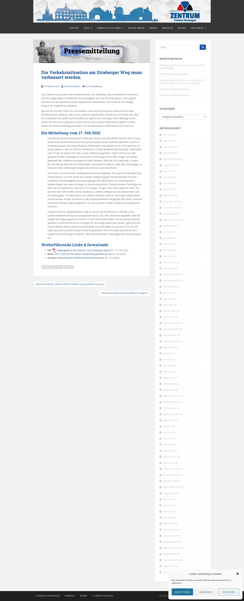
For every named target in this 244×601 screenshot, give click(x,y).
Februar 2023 (169, 310)
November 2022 (171, 329)
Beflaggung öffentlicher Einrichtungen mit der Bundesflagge (182, 66)
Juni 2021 (167, 432)
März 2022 (168, 377)
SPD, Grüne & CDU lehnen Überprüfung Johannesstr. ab (83, 254)
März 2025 (168, 189)
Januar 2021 (169, 462)
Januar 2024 (169, 268)
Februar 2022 (169, 383)
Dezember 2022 (171, 323)
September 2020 (171, 487)
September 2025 (171, 158)
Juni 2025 (167, 171)
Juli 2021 (167, 426)
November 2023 (171, 280)
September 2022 (171, 341)
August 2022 (169, 347)
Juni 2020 (167, 505)
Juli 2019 (167, 572)
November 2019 (171, 547)
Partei (86, 28)
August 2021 (169, 420)
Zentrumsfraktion (72, 86)
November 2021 (171, 402)
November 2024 (171, 207)
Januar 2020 (169, 535)
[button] (237, 573)
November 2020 (171, 474)
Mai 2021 (167, 438)
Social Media (197, 28)
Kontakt (182, 28)
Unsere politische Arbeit (109, 28)
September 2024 (171, 219)
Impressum (70, 595)
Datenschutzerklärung (48, 595)
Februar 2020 (169, 529)
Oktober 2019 (170, 553)
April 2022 (168, 371)
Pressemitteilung (94, 86)
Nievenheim (57, 267)
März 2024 (168, 256)
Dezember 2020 (171, 468)
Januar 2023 (169, 316)
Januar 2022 (169, 389)
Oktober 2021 (170, 408)
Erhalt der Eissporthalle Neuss (175, 89)
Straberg (69, 267)
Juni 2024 (167, 237)
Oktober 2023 (170, 286)
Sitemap (83, 595)
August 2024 (169, 225)
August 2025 (169, 165)
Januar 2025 (169, 195)
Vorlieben (228, 592)
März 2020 (168, 523)
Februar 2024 (169, 262)
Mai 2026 (167, 134)
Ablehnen (205, 592)
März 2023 (168, 304)
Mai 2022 (167, 365)
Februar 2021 (169, 456)
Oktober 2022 (170, 335)
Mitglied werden (136, 28)
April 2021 (168, 444)
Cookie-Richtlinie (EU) (102, 595)
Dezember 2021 (171, 395)
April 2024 (168, 250)
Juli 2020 (167, 499)
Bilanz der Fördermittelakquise (175, 95)
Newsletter (167, 28)
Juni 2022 (167, 359)
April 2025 (168, 183)
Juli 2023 (167, 292)
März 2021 (168, 450)
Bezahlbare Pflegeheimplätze (174, 74)
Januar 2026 (169, 152)
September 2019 (171, 559)
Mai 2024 (167, 244)
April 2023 (168, 298)
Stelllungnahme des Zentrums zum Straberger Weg (82, 250)
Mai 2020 (167, 511)
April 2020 (168, 517)
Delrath (45, 267)
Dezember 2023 (171, 274)
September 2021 (171, 414)
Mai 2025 (167, 177)
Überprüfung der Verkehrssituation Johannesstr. (80, 257)
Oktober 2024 (170, 213)
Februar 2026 (169, 146)
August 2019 (169, 566)
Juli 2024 (167, 231)
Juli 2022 (167, 353)
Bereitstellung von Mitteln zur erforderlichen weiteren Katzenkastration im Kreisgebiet (182, 81)
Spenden (153, 28)
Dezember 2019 (171, 541)
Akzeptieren (182, 592)
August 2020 (169, 493)
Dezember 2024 (171, 201)
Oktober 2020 (170, 480)
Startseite (74, 28)
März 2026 (168, 140)
